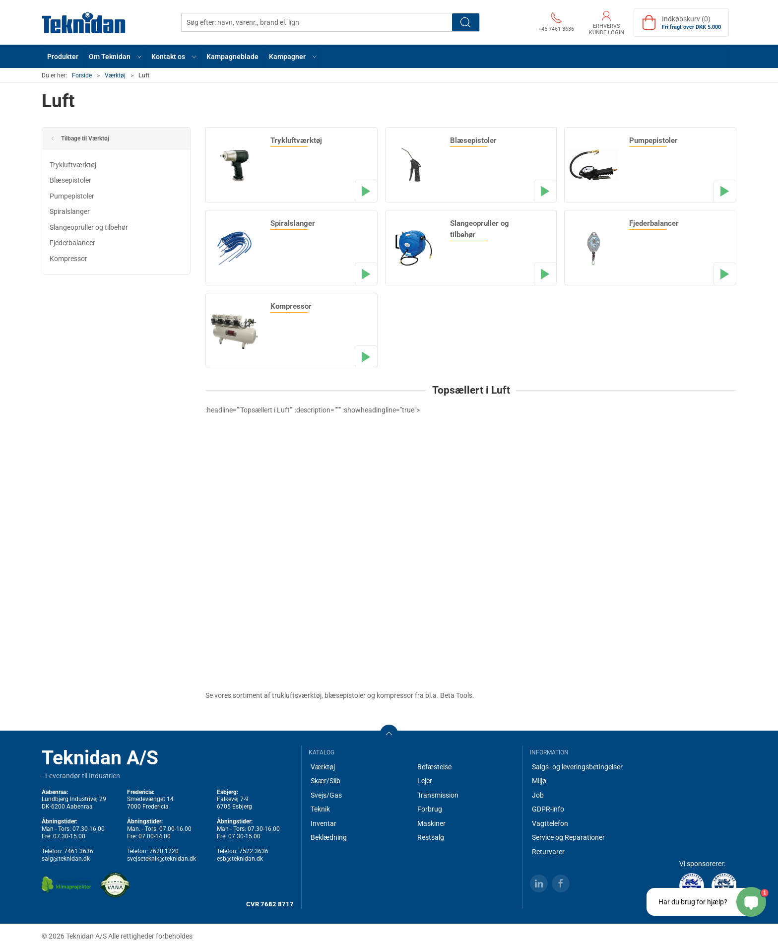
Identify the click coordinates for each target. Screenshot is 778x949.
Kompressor (68, 259)
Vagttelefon (550, 823)
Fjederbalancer (72, 243)
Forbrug (429, 809)
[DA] (84, 22)
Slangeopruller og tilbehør (89, 227)
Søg (465, 22)
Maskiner (431, 823)
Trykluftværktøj (73, 165)
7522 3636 (253, 851)
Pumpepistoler (72, 196)
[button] (115, 56)
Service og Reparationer (568, 837)
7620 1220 (164, 851)
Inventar (323, 823)
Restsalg (430, 837)
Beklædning (329, 837)
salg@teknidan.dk (66, 858)
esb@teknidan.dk (240, 858)
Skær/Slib (325, 781)
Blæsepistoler (70, 180)
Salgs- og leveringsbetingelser (577, 767)
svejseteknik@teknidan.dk (161, 858)
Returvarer (548, 852)
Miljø (539, 781)
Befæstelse (434, 767)
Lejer (424, 781)
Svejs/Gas (326, 795)
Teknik (320, 809)
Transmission (437, 795)
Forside (82, 75)
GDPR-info (548, 809)
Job (538, 795)
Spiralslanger (70, 211)
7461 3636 (78, 851)
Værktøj (115, 75)
